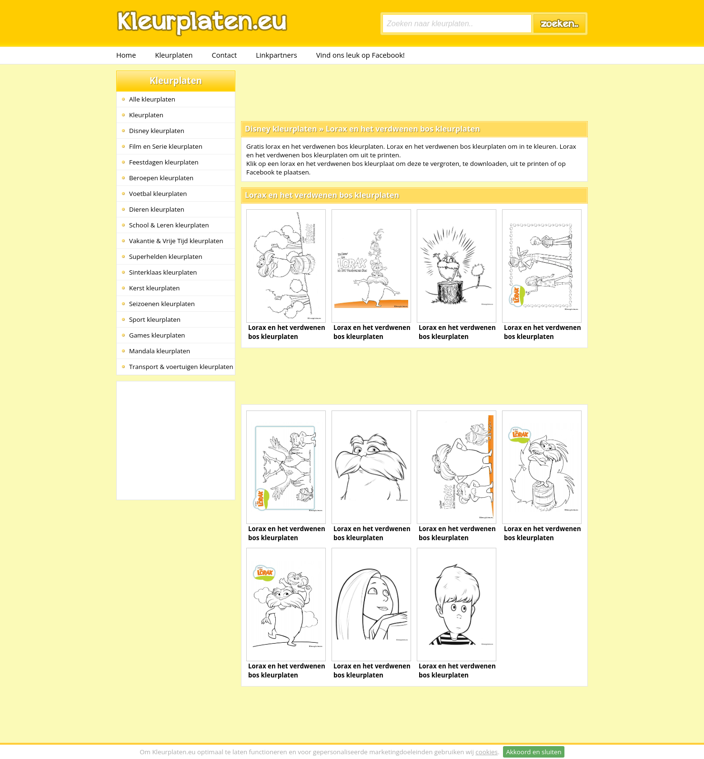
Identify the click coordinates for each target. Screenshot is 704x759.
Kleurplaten (173, 55)
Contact (224, 55)
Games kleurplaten (157, 335)
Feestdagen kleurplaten (164, 162)
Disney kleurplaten (156, 130)
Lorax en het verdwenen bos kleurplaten (403, 128)
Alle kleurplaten (152, 99)
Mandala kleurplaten (159, 351)
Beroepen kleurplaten (161, 178)
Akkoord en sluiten (533, 752)
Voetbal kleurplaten (158, 193)
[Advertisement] (414, 92)
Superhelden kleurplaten (165, 256)
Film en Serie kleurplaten (165, 146)
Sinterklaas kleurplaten (163, 272)
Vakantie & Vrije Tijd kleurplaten (176, 240)
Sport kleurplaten (155, 319)
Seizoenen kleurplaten (162, 303)
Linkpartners (276, 55)
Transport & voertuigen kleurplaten (181, 366)
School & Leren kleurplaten (169, 225)
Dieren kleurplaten (156, 209)
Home (126, 55)
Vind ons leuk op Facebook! (360, 55)
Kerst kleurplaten (154, 288)
